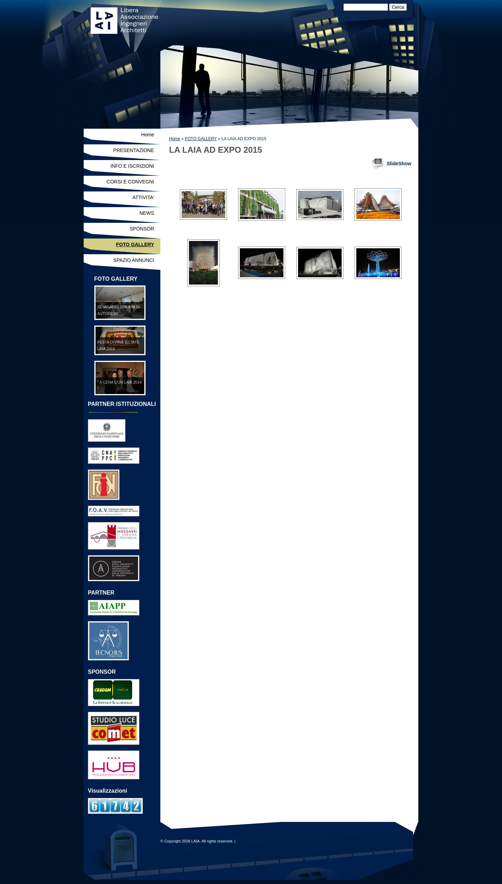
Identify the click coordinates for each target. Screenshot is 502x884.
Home (174, 138)
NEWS (146, 213)
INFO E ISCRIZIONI (132, 166)
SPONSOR (142, 229)
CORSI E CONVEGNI (130, 181)
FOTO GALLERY (200, 138)
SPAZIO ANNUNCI (133, 260)
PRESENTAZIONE (133, 150)
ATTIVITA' (143, 197)
